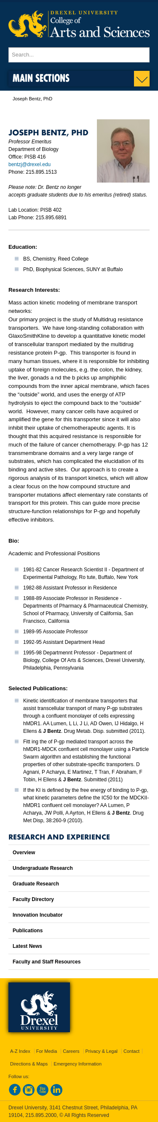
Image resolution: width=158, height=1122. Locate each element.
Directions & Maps (29, 1063)
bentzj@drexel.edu (29, 164)
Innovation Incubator (38, 915)
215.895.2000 (40, 1115)
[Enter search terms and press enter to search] (79, 54)
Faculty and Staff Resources (46, 962)
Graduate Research (36, 884)
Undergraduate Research (43, 868)
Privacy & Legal (102, 1051)
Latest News (27, 946)
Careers (71, 1051)
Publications (28, 931)
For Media (46, 1051)
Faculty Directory (33, 899)
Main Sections (41, 78)
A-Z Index (20, 1051)
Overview (24, 853)
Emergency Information (78, 1063)
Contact (131, 1051)
